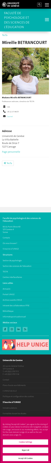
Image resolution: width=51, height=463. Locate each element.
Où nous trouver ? (10, 243)
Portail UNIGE (9, 294)
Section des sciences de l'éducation (17, 266)
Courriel (10, 116)
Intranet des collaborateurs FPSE (16, 305)
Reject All (25, 451)
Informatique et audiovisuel (14, 316)
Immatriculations (10, 408)
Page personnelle (11, 151)
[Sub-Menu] (46, 20)
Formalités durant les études (14, 413)
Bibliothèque (8, 311)
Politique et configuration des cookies (18, 396)
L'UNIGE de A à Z (10, 391)
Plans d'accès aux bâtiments (14, 385)
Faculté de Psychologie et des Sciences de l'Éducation (17, 20)
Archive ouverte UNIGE (12, 300)
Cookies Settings (25, 443)
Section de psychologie (12, 260)
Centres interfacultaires (12, 277)
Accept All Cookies (25, 459)
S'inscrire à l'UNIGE (11, 249)
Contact (6, 379)
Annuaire (6, 289)
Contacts (6, 237)
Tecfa (4, 35)
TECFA (5, 271)
